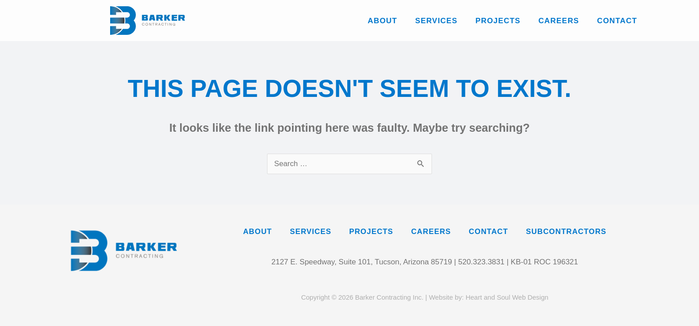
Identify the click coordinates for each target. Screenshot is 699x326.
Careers (558, 21)
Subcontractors (568, 232)
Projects (497, 21)
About (382, 21)
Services (436, 21)
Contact (617, 21)
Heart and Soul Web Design (506, 297)
